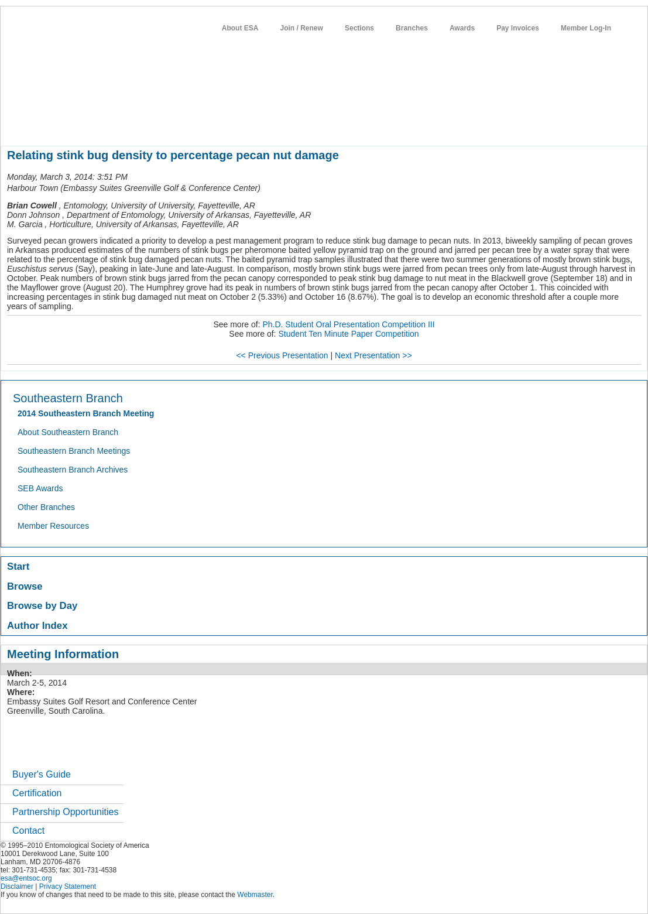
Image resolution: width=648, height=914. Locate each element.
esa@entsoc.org (26, 878)
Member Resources (53, 525)
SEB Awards (40, 488)
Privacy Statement (67, 886)
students (351, 125)
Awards (462, 28)
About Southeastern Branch (68, 432)
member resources (138, 125)
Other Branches (46, 507)
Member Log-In (586, 28)
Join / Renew (301, 28)
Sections (359, 28)
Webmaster (254, 895)
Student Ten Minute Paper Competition (348, 333)
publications (247, 125)
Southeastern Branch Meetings (74, 451)
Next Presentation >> (373, 355)
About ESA (240, 28)
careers (391, 125)
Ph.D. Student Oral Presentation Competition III (348, 324)
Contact (28, 831)
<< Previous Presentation (282, 355)
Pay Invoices (517, 28)
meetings (197, 125)
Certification (36, 793)
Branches (412, 28)
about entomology (63, 125)
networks (432, 125)
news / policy (302, 125)
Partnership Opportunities (65, 812)
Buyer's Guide (41, 774)
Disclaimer (17, 886)
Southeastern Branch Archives (73, 469)
